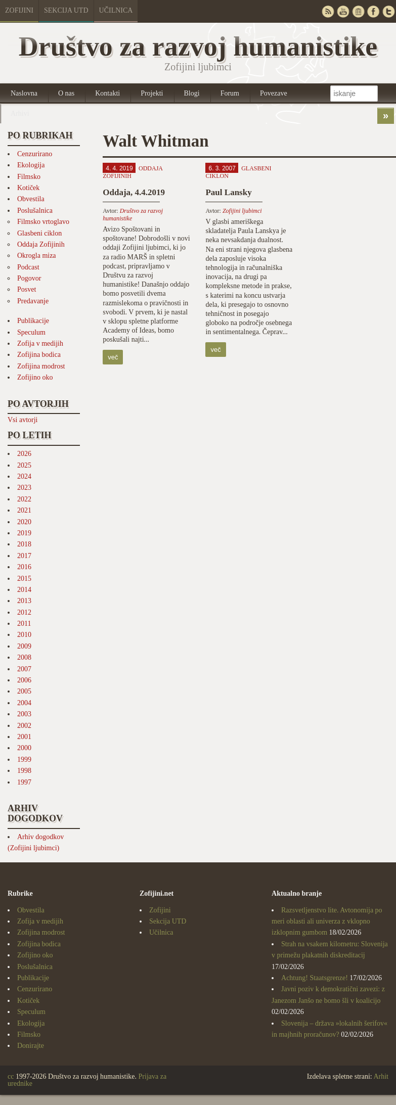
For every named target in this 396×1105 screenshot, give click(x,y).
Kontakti (107, 93)
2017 (24, 556)
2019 (24, 533)
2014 (24, 589)
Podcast (28, 267)
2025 (24, 465)
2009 (24, 646)
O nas (66, 93)
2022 (24, 499)
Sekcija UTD (66, 10)
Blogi (192, 93)
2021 (24, 510)
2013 (24, 601)
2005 (24, 691)
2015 (24, 578)
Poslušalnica (35, 210)
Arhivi (20, 113)
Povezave (273, 93)
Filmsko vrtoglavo (43, 221)
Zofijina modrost (41, 366)
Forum (230, 93)
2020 (24, 522)
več (113, 357)
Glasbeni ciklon (39, 233)
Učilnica (116, 10)
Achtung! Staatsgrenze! (314, 978)
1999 (24, 759)
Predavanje (33, 301)
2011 (24, 623)
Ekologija (31, 165)
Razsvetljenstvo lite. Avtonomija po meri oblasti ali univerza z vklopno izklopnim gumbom (327, 921)
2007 (24, 669)
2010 (24, 634)
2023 (24, 487)
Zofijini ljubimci (242, 210)
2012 (24, 612)
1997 (24, 782)
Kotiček (28, 188)
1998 (24, 770)
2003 (24, 714)
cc (11, 1076)
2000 (24, 748)
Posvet (26, 289)
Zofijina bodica (39, 354)
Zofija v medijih (40, 343)
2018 (24, 544)
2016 (24, 567)
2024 (24, 476)
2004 (24, 703)
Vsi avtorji (23, 420)
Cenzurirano (34, 154)
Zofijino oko (35, 377)
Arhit (380, 1076)
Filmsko (28, 176)
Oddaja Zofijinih (41, 244)
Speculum (31, 332)
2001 (24, 737)
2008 (24, 657)
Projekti (152, 93)
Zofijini (19, 10)
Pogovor (29, 278)
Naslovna (24, 93)
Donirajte (30, 1045)
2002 (24, 725)
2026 (24, 453)
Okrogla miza (36, 255)
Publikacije (33, 321)
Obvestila (31, 199)
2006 (24, 680)
